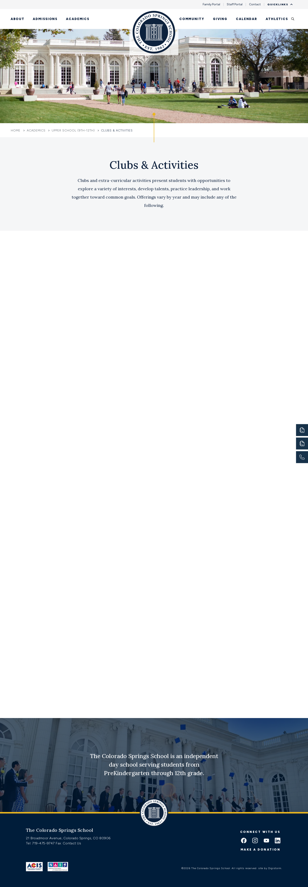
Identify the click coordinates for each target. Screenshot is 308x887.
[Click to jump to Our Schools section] (154, 127)
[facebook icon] (244, 841)
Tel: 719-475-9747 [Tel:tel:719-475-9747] (41, 843)
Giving (220, 19)
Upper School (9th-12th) (73, 130)
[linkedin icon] (277, 841)
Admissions (45, 19)
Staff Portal (234, 4)
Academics (77, 19)
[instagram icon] (255, 841)
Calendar (246, 19)
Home (16, 130)
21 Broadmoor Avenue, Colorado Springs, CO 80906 (68, 838)
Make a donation (261, 849)
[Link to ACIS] (34, 866)
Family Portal (211, 4)
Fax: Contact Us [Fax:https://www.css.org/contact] (68, 843)
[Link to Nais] (58, 866)
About (17, 19)
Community (191, 19)
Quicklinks (278, 4)
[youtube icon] (266, 841)
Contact (255, 4)
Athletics (277, 19)
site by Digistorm (269, 868)
